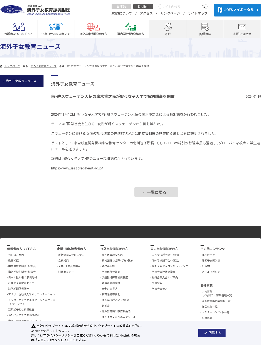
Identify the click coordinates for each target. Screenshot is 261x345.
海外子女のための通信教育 (24, 315)
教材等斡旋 (108, 266)
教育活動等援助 (111, 294)
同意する (212, 333)
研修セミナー (66, 271)
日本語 (121, 6)
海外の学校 (208, 254)
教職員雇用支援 (111, 283)
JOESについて (121, 13)
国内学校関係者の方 (164, 249)
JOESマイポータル (236, 10)
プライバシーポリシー (58, 335)
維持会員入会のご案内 (71, 254)
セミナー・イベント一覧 (215, 312)
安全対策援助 (109, 288)
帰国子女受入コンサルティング (170, 266)
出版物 (206, 266)
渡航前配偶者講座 (18, 288)
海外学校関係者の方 (114, 249)
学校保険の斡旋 (111, 271)
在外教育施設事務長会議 (116, 311)
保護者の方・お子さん (21, 249)
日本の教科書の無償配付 (22, 277)
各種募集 (207, 285)
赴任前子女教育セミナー (22, 283)
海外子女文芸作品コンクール (119, 317)
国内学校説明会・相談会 (22, 266)
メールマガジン (211, 271)
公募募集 (207, 318)
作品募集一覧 (210, 306)
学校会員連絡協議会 (163, 271)
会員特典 (63, 260)
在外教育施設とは (112, 254)
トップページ (12, 66)
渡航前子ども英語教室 (21, 309)
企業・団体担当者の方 (71, 249)
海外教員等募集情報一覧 (216, 301)
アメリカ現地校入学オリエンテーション (31, 294)
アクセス (146, 13)
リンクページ (170, 13)
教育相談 (13, 260)
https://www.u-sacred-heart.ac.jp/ (77, 168)
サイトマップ (197, 13)
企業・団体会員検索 (69, 266)
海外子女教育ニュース (44, 66)
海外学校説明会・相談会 (22, 271)
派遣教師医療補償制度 (115, 277)
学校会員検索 (159, 288)
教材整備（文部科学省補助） (117, 260)
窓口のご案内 (16, 254)
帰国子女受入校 (211, 260)
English (143, 6)
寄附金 (106, 305)
